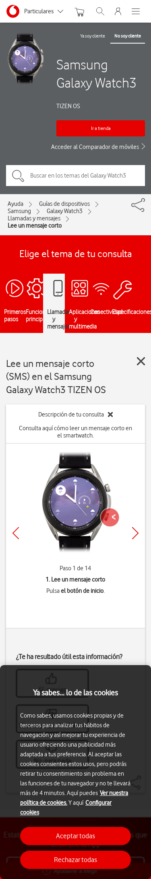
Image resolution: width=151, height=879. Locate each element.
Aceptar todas (75, 836)
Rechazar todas (75, 860)
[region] (75, 772)
